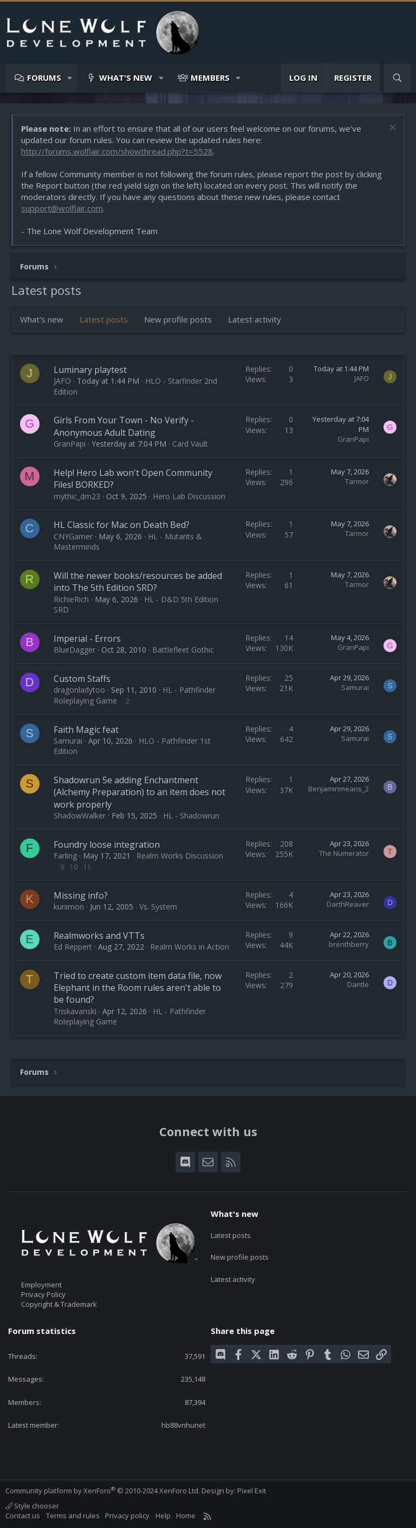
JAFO (62, 381)
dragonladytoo (79, 690)
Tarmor (357, 481)
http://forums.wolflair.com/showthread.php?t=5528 (117, 151)
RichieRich (71, 599)
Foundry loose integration (107, 844)
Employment (41, 1285)
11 (87, 867)
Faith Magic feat (86, 730)
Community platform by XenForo (102, 1490)
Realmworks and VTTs (99, 936)
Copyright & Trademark (59, 1304)
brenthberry (349, 944)
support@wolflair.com (62, 208)
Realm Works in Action (189, 947)
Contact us (22, 1515)
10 (73, 867)
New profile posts (178, 319)
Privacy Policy (43, 1294)
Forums (44, 77)
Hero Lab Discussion (189, 496)
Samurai (355, 687)
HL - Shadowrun (191, 815)
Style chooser (32, 1506)
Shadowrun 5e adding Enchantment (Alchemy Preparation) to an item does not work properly (139, 792)
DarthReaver (348, 904)
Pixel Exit (251, 1490)
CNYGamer (73, 536)
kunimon (69, 906)
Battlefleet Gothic (183, 649)
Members (210, 77)
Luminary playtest (90, 370)
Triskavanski (75, 1011)
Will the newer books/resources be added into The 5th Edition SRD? (138, 582)
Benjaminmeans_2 (338, 789)
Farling (65, 855)
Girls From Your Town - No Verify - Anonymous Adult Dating (124, 426)
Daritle (358, 984)
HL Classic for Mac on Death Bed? (122, 525)
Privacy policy (127, 1515)
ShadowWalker (80, 815)
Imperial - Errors (87, 638)
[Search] (397, 77)
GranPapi (70, 444)
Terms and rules (73, 1515)
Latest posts (104, 319)
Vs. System (158, 906)
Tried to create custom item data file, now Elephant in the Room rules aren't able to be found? (138, 988)
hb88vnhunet (183, 1425)
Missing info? (81, 895)
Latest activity (254, 319)
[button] (70, 77)
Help (163, 1515)
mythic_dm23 (77, 496)
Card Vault (190, 444)
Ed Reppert (73, 947)
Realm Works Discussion (179, 855)
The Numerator (344, 853)
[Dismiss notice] (391, 128)
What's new (125, 77)
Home (186, 1515)
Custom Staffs (82, 679)
